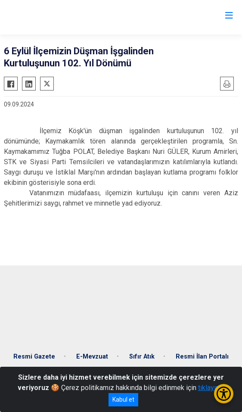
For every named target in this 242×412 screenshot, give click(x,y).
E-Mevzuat (92, 356)
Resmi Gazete (34, 356)
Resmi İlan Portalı (202, 356)
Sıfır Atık (142, 356)
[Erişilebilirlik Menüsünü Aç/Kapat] (223, 393)
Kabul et (123, 399)
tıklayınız (211, 388)
